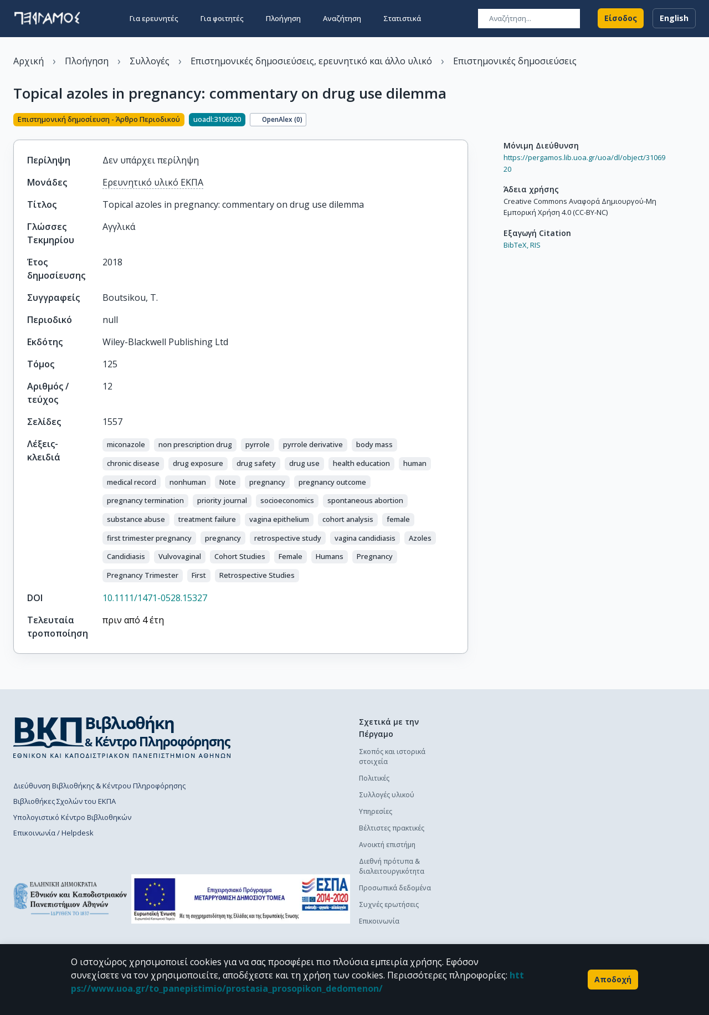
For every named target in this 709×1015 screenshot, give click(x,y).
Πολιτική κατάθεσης (503, 751)
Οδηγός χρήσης (496, 785)
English (674, 17)
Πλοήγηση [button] (283, 18)
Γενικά (481, 852)
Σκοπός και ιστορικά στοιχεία (392, 756)
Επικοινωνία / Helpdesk (53, 833)
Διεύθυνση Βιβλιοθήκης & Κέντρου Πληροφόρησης (99, 786)
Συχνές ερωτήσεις (389, 904)
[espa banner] (240, 899)
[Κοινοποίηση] (463, 120)
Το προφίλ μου (496, 869)
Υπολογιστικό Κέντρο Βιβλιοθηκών (72, 817)
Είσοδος (621, 18)
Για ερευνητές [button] (154, 18)
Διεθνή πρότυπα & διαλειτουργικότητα (391, 866)
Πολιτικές (374, 778)
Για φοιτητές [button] (222, 18)
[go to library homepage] (122, 737)
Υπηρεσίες (375, 811)
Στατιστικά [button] (402, 18)
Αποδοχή (613, 980)
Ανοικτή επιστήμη (387, 844)
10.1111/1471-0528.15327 (154, 598)
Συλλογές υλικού (386, 794)
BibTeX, (516, 245)
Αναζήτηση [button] (342, 18)
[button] (126, 445)
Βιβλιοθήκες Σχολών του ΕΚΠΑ (64, 801)
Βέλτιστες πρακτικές (391, 828)
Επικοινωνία (379, 921)
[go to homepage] (47, 17)
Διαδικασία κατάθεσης (508, 768)
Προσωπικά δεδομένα (395, 888)
